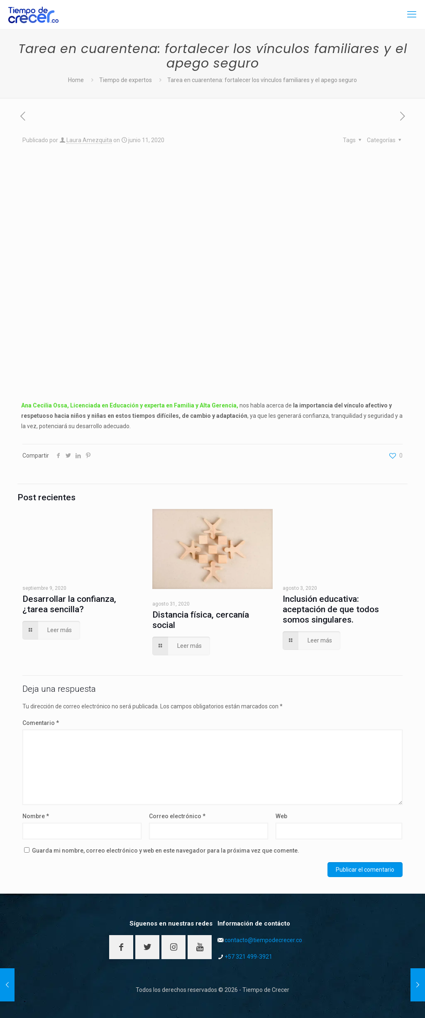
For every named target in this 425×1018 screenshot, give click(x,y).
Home (76, 80)
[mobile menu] (412, 14)
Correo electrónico (177, 816)
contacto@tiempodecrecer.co (263, 940)
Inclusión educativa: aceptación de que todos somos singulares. (331, 609)
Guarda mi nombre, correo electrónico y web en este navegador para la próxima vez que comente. (165, 850)
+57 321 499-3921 (248, 956)
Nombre (35, 816)
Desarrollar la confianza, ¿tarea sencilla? (69, 604)
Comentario (40, 723)
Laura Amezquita (89, 140)
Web (281, 816)
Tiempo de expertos (125, 80)
